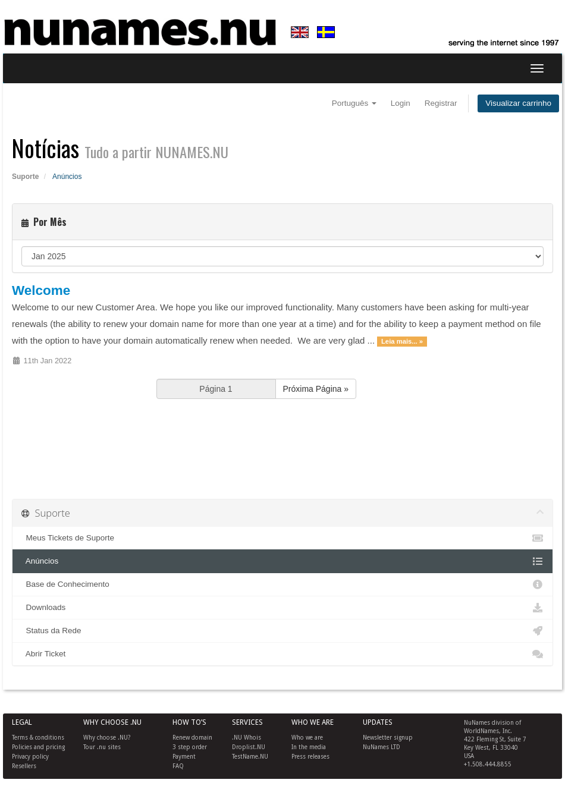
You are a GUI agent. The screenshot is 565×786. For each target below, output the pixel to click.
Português (354, 103)
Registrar (441, 103)
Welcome (41, 290)
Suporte (25, 176)
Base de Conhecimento (282, 584)
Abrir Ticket (282, 654)
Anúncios (282, 561)
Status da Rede (282, 631)
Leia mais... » (402, 341)
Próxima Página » (316, 389)
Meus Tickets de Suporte (282, 538)
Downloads (282, 607)
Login (400, 103)
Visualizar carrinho (518, 103)
